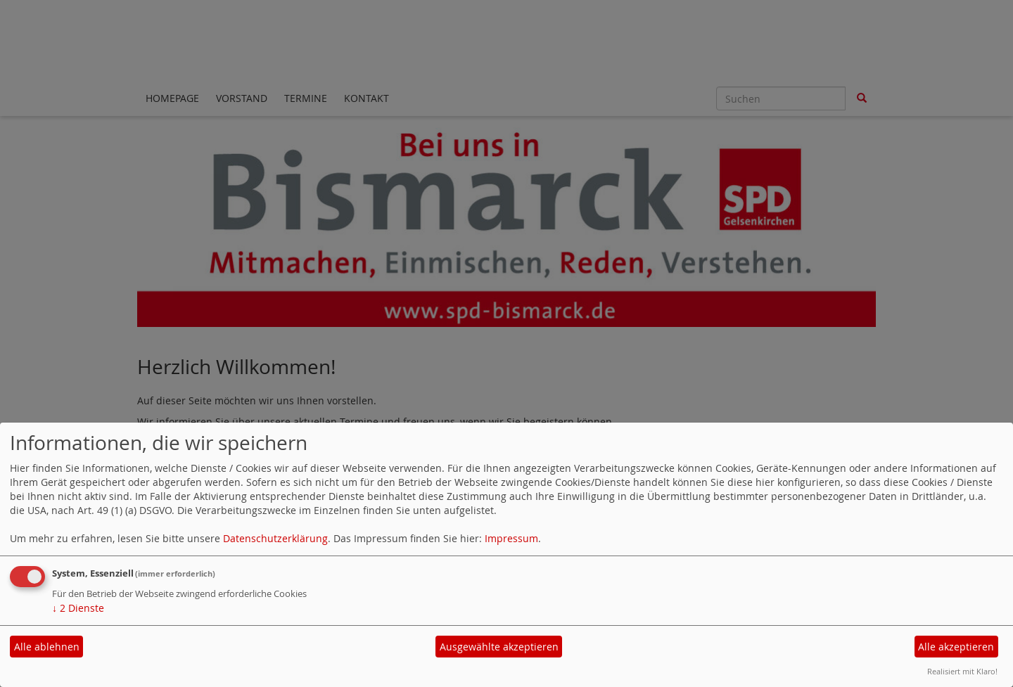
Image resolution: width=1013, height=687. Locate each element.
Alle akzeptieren (956, 646)
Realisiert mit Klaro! (962, 671)
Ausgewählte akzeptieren (499, 646)
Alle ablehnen (46, 646)
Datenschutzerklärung (275, 538)
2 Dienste (78, 608)
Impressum (511, 538)
